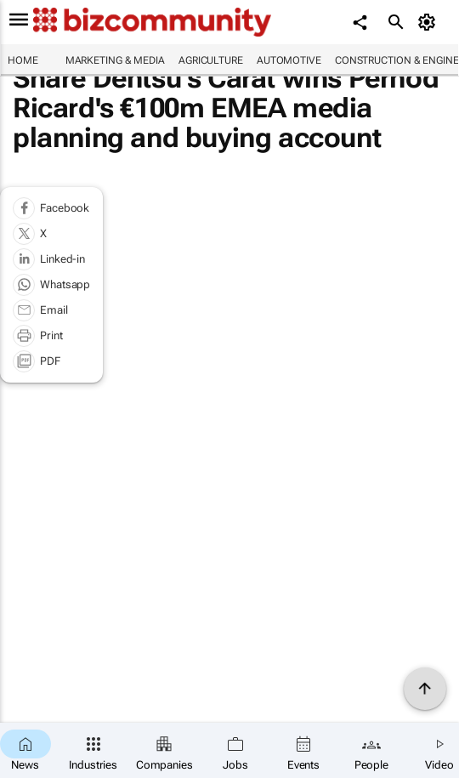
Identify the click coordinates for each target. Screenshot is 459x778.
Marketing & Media (115, 60)
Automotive (289, 60)
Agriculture (210, 60)
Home (23, 60)
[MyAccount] (429, 22)
